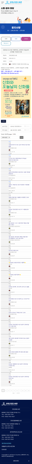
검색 (21, 137)
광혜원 (26, 39)
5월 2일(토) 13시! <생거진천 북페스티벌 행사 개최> (19, 223)
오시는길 (4, 449)
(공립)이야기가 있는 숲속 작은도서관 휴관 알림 (19, 145)
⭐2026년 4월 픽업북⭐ (15, 274)
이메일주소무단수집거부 (8, 446)
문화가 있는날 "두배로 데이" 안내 (17, 312)
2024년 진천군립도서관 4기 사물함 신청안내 (16, 126)
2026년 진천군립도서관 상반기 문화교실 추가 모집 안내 (19, 325)
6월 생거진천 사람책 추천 (16, 130)
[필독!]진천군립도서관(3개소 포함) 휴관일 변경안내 (19, 173)
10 (28, 390)
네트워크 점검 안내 (13, 250)
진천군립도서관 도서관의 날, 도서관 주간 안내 (19, 299)
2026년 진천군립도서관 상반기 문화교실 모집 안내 (19, 377)
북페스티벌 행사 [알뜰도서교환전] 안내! (19, 197)
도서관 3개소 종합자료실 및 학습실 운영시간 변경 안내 (17, 159)
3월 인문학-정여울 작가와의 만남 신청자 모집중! (19, 339)
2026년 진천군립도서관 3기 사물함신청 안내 (19, 210)
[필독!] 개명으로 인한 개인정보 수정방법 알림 (19, 185)
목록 (3, 121)
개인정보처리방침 (6, 443)
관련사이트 (16, 461)
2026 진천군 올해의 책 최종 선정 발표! (18, 352)
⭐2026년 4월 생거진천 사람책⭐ (17, 262)
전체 (6, 39)
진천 (16, 39)
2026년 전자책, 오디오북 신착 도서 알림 (19, 287)
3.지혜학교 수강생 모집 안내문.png (19, 64)
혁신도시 (6, 43)
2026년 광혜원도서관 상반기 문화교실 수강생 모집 (18, 364)
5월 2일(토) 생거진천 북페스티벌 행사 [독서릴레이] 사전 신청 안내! (18, 237)
